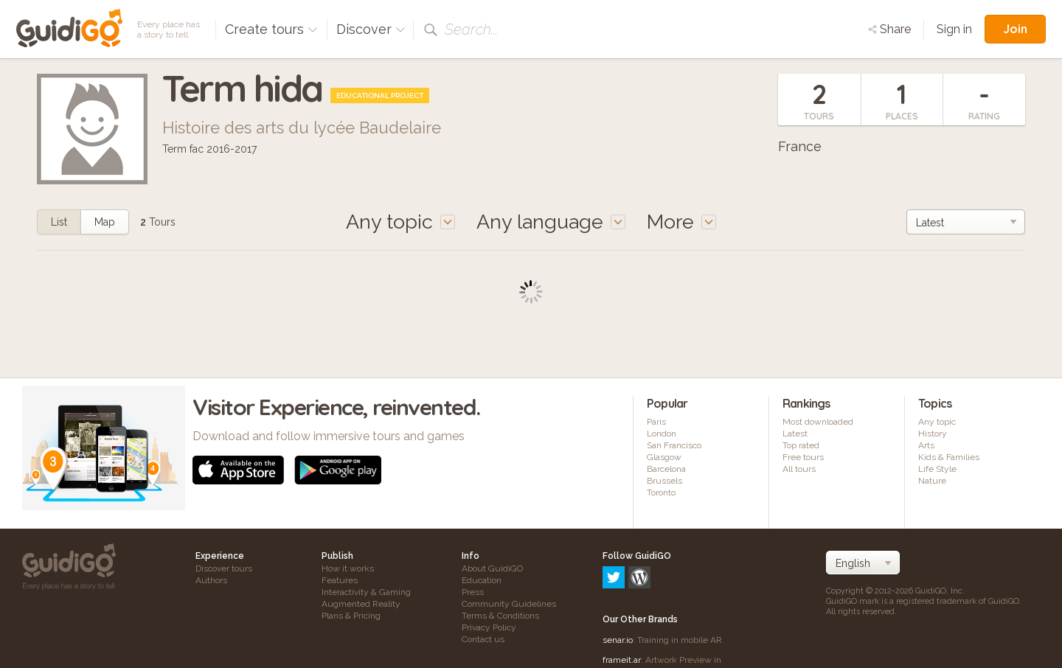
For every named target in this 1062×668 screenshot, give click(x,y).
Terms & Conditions (500, 615)
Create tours (271, 29)
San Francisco (674, 445)
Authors (211, 580)
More (681, 221)
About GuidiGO (492, 568)
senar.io (618, 576)
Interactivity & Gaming (366, 592)
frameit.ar (622, 596)
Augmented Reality (361, 604)
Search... (471, 29)
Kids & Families (948, 457)
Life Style (937, 469)
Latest (795, 433)
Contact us (483, 639)
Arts (926, 445)
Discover (371, 29)
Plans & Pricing (351, 615)
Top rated (800, 445)
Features (340, 580)
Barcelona (666, 469)
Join (1015, 28)
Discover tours (223, 568)
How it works (348, 568)
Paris (656, 422)
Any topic (937, 422)
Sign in (954, 29)
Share (889, 29)
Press (473, 592)
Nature (932, 481)
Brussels (664, 481)
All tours (799, 469)
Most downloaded (817, 422)
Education (482, 580)
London (661, 433)
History (932, 433)
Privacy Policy (489, 627)
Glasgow (664, 457)
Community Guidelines (509, 604)
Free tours (803, 457)
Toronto (661, 492)
